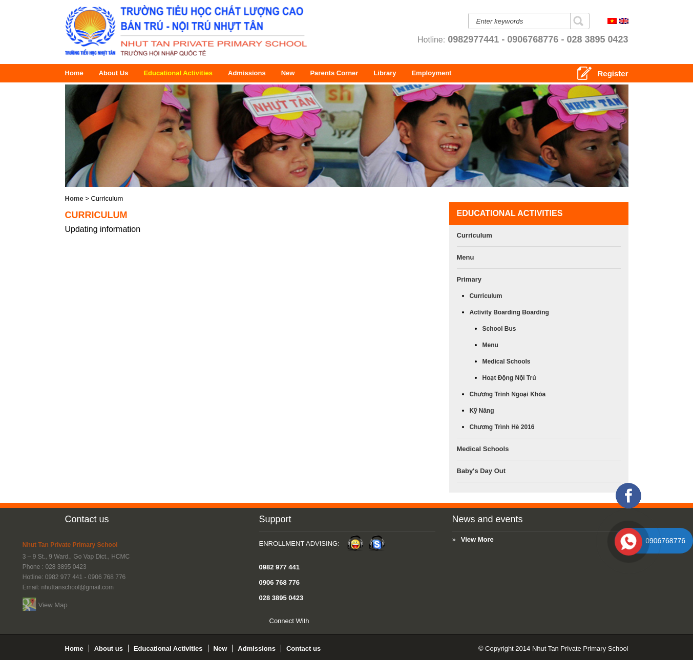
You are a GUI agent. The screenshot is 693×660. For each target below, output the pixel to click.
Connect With (152, 621)
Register (612, 73)
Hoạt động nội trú (509, 377)
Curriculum (474, 235)
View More (309, 539)
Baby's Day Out (481, 471)
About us (119, 73)
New (303, 73)
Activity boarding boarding (509, 312)
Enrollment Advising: (161, 543)
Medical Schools (506, 361)
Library (420, 73)
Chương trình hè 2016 (502, 427)
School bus (499, 328)
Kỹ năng (482, 410)
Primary (469, 279)
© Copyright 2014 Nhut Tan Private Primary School (553, 648)
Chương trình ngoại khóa (508, 394)
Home (76, 73)
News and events (320, 519)
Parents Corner (381, 73)
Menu (465, 257)
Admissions (265, 73)
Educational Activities (196, 73)
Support (137, 519)
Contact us (87, 519)
